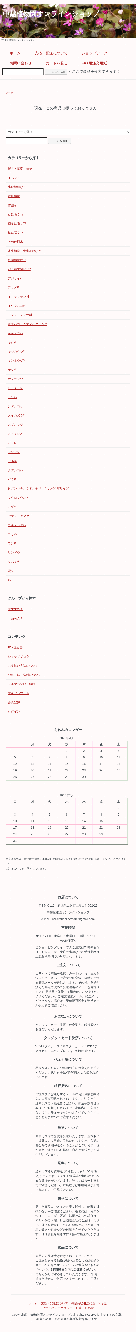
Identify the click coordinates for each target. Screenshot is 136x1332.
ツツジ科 (14, 452)
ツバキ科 (14, 561)
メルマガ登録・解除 (21, 684)
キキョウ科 (15, 333)
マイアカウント (18, 693)
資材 (11, 571)
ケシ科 (12, 369)
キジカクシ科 (17, 351)
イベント (14, 178)
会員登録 (14, 702)
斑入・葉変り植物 (20, 168)
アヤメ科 (14, 287)
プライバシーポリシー (57, 1308)
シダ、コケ (15, 406)
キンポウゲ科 (17, 360)
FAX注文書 (15, 647)
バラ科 (12, 479)
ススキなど (15, 433)
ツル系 (12, 461)
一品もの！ (15, 618)
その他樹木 (15, 242)
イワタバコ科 (17, 305)
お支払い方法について (23, 665)
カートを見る (53, 63)
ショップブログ (91, 53)
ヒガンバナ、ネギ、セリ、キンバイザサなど (38, 488)
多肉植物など (17, 260)
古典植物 (14, 196)
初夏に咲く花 (17, 223)
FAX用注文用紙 (91, 63)
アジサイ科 (15, 278)
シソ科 (12, 397)
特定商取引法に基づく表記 (89, 1303)
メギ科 (12, 507)
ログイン (14, 711)
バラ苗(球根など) (19, 269)
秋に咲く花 (15, 232)
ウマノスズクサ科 (20, 315)
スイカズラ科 (17, 415)
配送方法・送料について (24, 675)
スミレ (12, 443)
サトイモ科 (15, 388)
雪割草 (12, 205)
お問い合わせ (17, 63)
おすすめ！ (15, 609)
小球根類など (17, 187)
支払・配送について (48, 53)
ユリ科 (12, 534)
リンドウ (14, 552)
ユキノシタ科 (17, 525)
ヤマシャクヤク (18, 516)
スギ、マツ (15, 424)
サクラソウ (15, 379)
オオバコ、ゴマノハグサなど (27, 324)
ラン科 (12, 543)
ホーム (12, 53)
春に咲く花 (15, 214)
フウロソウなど (18, 497)
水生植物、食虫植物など (24, 251)
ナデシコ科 (15, 470)
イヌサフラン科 (18, 296)
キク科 (12, 342)
